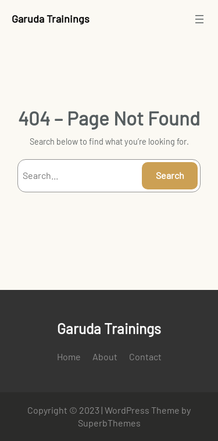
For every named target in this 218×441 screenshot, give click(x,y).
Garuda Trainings (51, 18)
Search (170, 175)
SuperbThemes (109, 422)
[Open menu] (199, 19)
